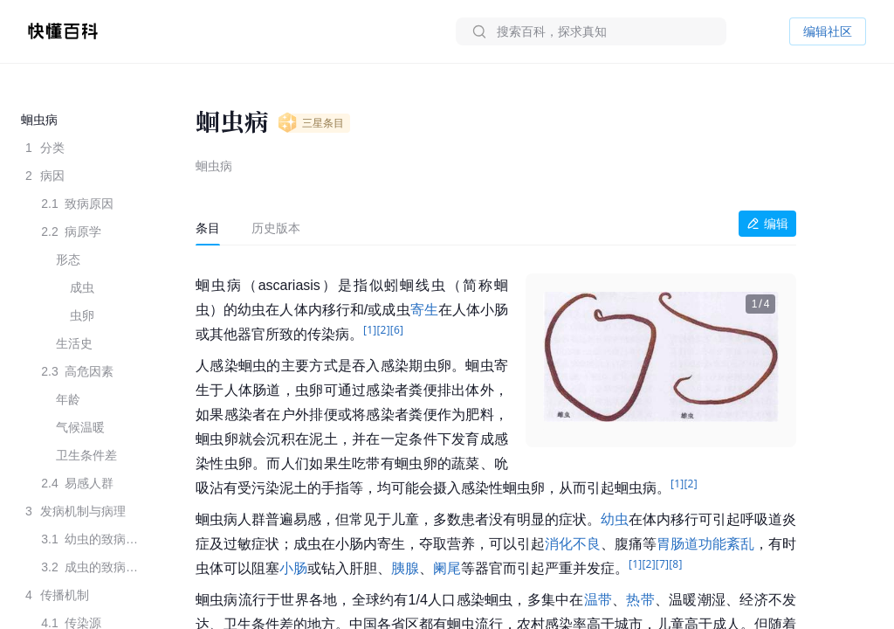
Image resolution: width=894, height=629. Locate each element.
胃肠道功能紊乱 (705, 543)
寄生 (424, 309)
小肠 (293, 568)
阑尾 (447, 568)
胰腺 (405, 568)
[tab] (208, 228)
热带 (640, 599)
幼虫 (615, 519)
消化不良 (573, 543)
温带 (598, 599)
